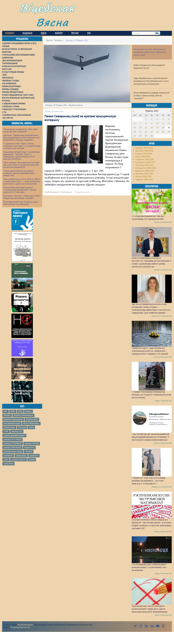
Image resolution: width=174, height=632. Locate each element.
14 (140, 127)
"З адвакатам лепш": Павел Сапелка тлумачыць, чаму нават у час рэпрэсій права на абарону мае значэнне (22, 146)
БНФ (13, 411)
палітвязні (8, 455)
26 (169, 132)
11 (163, 123)
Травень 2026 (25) (144, 148)
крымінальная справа (13, 451)
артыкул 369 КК (31, 443)
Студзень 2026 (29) (144, 159)
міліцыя (28, 451)
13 (135, 127)
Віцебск (7, 415)
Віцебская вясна (25, 624)
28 (140, 136)
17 (157, 127)
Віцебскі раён (32, 419)
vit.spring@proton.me (20, 627)
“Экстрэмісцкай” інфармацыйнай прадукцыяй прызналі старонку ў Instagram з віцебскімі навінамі (150, 437)
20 (135, 132)
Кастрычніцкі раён (12, 423)
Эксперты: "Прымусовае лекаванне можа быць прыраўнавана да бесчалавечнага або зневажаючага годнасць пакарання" (21, 137)
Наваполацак (9, 427)
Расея (31, 427)
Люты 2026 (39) (142, 156)
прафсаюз (34, 455)
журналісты (29, 447)
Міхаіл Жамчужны (31, 423)
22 (146, 132)
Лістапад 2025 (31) (144, 165)
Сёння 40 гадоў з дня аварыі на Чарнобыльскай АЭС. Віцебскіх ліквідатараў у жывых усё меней (150, 351)
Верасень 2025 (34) (144, 171)
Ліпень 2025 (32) (143, 177)
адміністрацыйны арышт (14, 435)
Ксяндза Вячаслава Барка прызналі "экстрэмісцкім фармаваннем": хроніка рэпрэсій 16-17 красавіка (19, 189)
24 (157, 132)
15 (146, 127)
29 (146, 136)
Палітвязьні (66, 192)
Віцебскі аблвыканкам (23, 415)
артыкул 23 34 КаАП (12, 443)
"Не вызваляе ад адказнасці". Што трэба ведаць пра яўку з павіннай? (20, 130)
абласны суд (17, 431)
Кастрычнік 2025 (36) (145, 168)
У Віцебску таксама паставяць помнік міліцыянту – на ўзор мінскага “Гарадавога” (148, 481)
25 (163, 132)
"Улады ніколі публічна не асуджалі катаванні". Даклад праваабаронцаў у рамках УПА (19, 173)
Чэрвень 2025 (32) (144, 179)
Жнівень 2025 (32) (144, 174)
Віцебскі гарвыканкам (13, 419)
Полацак (22, 427)
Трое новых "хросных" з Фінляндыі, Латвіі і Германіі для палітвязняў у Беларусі (22, 197)
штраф (31, 459)
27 (135, 136)
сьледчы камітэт (18, 459)
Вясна (52, 22)
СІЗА (6, 431)
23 (152, 132)
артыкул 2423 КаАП (12, 447)
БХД (20, 411)
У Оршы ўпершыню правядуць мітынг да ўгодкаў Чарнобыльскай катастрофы (151, 395)
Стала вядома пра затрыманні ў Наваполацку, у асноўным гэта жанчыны (149, 567)
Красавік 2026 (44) (144, 151)
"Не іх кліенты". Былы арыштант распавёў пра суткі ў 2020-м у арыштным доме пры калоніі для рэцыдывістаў (21, 164)
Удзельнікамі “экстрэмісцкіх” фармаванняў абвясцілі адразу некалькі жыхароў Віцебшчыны (149, 609)
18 (163, 127)
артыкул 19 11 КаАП (12, 439)
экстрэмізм (8, 463)
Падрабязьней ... (83, 192)
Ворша (28, 411)
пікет (6, 459)
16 (152, 127)
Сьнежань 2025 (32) (145, 162)
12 (169, 123)
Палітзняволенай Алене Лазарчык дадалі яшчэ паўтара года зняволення (20, 203)
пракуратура (21, 455)
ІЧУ (5, 411)
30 (152, 136)
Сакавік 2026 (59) (143, 154)
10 (157, 123)
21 (140, 132)
